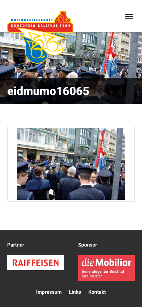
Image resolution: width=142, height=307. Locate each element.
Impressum (49, 292)
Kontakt (97, 292)
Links (75, 292)
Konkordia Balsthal (40, 37)
